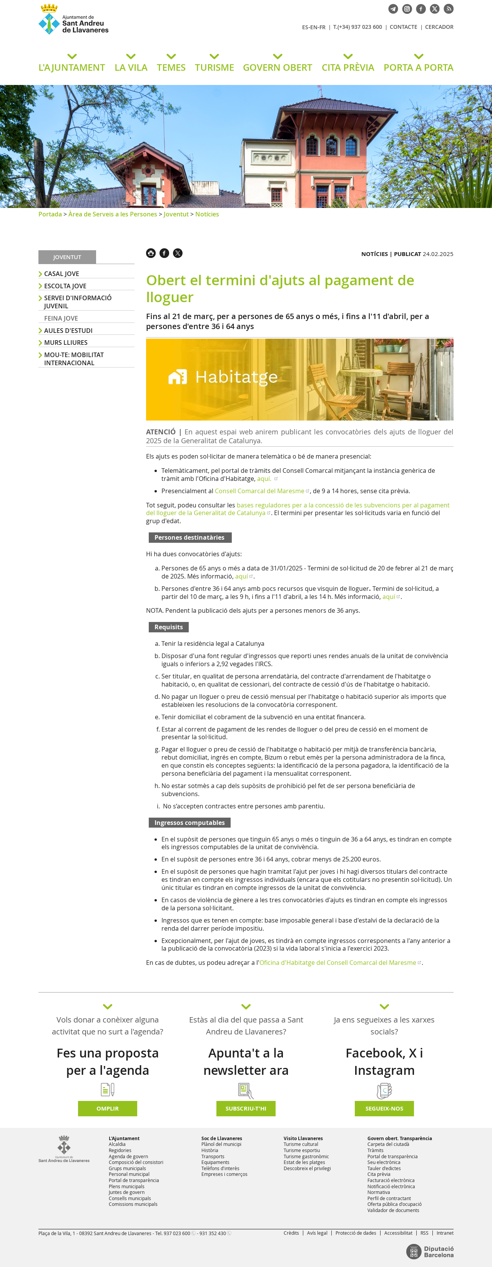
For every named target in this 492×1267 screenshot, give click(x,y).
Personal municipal (129, 1174)
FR (322, 27)
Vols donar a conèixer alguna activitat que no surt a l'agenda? (107, 1025)
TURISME (214, 67)
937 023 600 (177, 1233)
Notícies (207, 214)
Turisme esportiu (302, 1150)
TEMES (171, 67)
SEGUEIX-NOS (384, 1108)
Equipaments (215, 1162)
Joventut (176, 214)
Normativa (378, 1192)
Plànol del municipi (221, 1144)
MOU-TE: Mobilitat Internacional (74, 359)
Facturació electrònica (391, 1180)
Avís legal (317, 1233)
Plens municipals (127, 1186)
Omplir (107, 1108)
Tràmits (375, 1150)
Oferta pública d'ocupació (394, 1204)
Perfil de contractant (389, 1198)
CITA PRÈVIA (348, 67)
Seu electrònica (384, 1162)
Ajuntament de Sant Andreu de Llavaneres (128, 34)
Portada (50, 214)
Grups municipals (127, 1168)
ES (305, 27)
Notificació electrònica (391, 1186)
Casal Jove (61, 273)
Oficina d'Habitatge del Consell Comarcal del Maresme (337, 962)
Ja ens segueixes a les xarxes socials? (384, 1025)
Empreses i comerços (224, 1174)
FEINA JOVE (61, 318)
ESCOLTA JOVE (65, 286)
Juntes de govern (127, 1192)
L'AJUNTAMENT (71, 67)
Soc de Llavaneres (221, 1138)
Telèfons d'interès (220, 1168)
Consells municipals (130, 1198)
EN (313, 27)
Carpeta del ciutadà (388, 1144)
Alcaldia (117, 1144)
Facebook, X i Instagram (384, 1061)
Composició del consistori (136, 1162)
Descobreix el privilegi (307, 1168)
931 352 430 (212, 1233)
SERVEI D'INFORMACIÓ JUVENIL (78, 302)
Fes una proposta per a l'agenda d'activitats (108, 1070)
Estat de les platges (304, 1162)
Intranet (445, 1233)
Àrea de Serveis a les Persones (112, 214)
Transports (212, 1156)
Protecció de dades (356, 1233)
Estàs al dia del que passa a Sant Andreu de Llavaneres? (246, 1025)
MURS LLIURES (66, 342)
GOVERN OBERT (277, 67)
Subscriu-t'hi (246, 1108)
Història (209, 1150)
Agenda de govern (128, 1156)
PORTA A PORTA (419, 67)
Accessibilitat (398, 1233)
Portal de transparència (134, 1180)
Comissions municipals (133, 1204)
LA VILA (131, 67)
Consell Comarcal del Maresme (259, 491)
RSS (425, 1233)
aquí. (265, 478)
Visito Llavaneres (303, 1138)
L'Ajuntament (124, 1138)
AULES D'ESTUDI (68, 330)
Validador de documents (393, 1210)
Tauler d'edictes (384, 1168)
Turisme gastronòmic (306, 1156)
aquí (241, 576)
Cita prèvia (379, 1174)
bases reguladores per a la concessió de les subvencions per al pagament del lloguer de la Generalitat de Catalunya (298, 509)
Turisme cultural (301, 1144)
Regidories (120, 1150)
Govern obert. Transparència (399, 1138)
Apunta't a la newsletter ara (246, 1061)
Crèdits (291, 1233)
